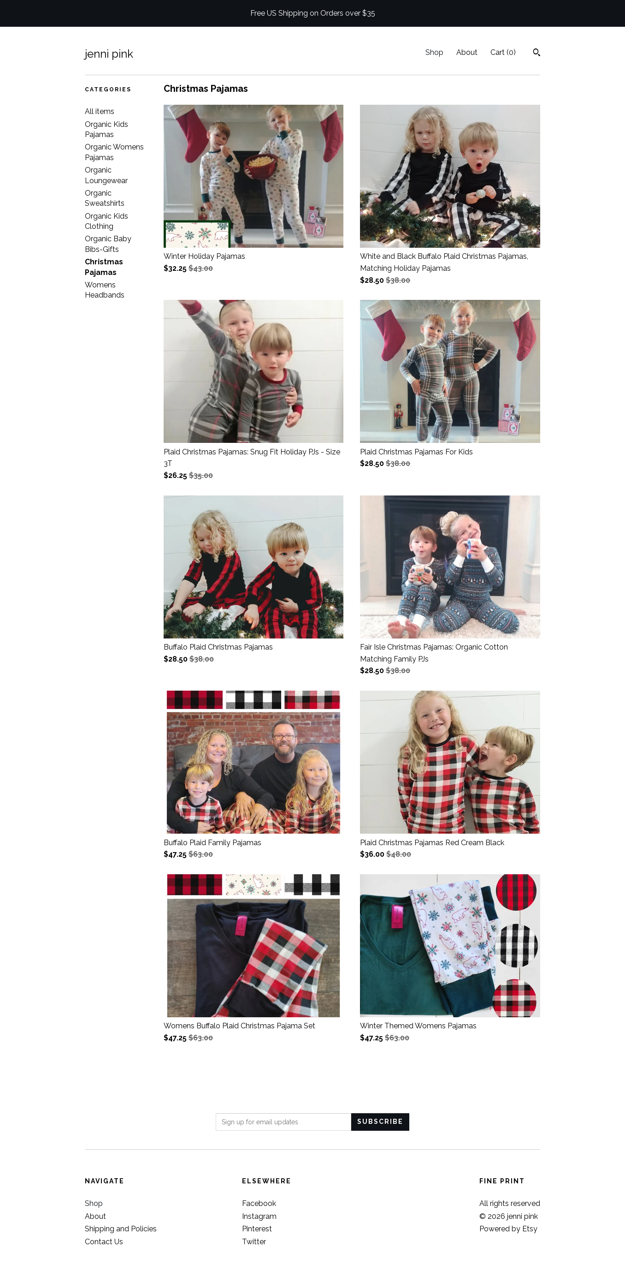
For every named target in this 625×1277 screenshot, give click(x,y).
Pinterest (257, 1228)
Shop (434, 52)
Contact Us (104, 1241)
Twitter (254, 1241)
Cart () (503, 52)
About (467, 52)
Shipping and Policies (121, 1228)
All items (99, 111)
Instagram (259, 1216)
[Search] (536, 53)
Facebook (259, 1203)
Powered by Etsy (508, 1228)
